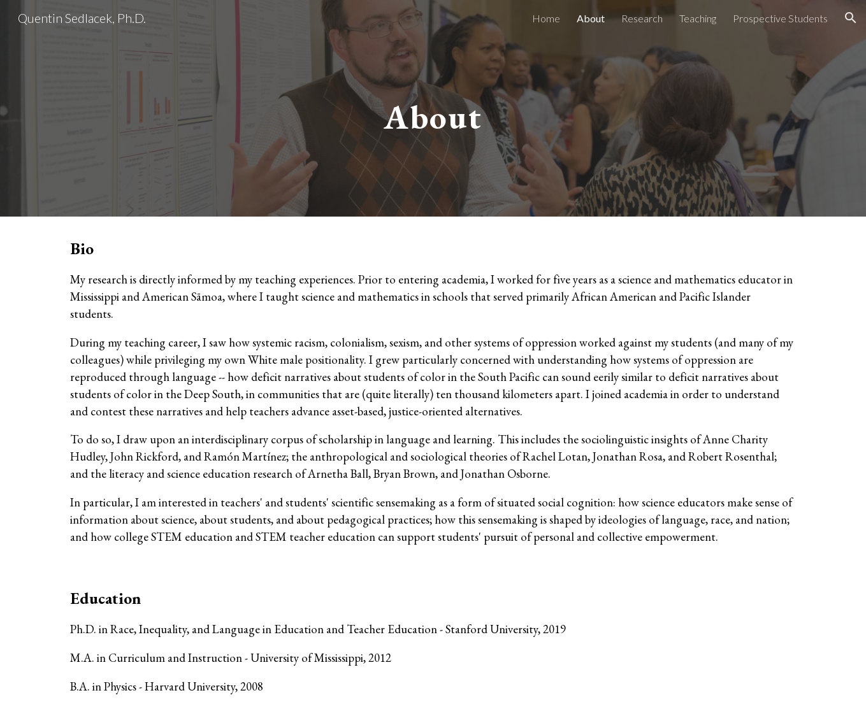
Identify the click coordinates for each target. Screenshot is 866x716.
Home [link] (546, 18)
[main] (433, 108)
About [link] (591, 18)
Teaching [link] (697, 18)
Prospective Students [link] (780, 18)
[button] (850, 18)
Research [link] (642, 18)
